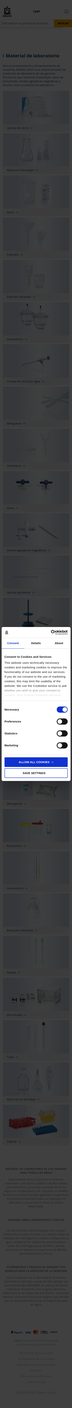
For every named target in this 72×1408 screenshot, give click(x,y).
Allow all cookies (34, 762)
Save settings (34, 773)
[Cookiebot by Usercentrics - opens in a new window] (51, 632)
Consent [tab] (13, 643)
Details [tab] (36, 643)
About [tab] (59, 643)
